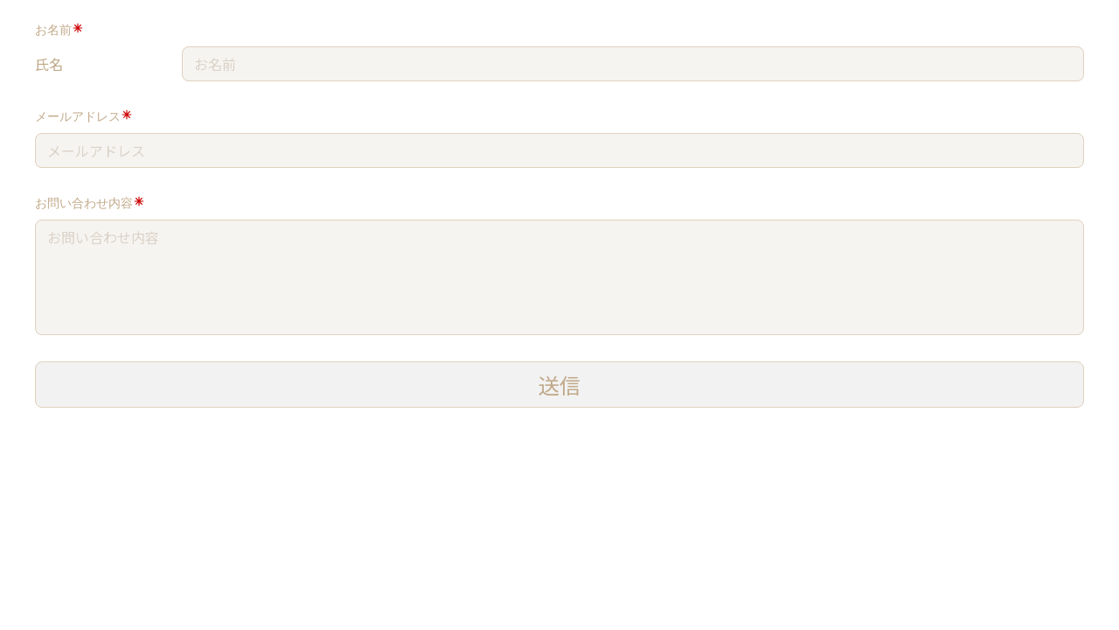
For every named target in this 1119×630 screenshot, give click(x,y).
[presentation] (147, 448)
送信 (559, 384)
